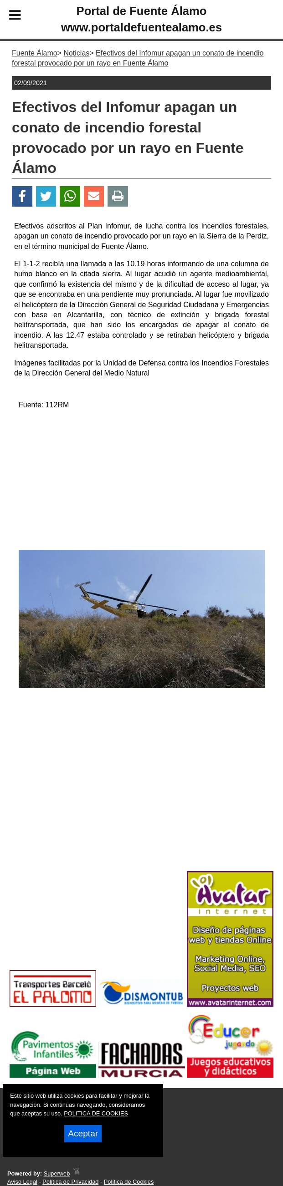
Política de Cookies (129, 1181)
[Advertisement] (141, 481)
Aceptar (83, 1133)
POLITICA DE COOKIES (96, 1113)
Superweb (57, 1173)
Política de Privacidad (70, 1181)
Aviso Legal (22, 1181)
